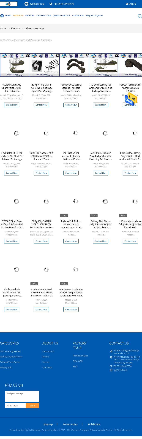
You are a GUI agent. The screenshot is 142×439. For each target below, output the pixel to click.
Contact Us (78, 15)
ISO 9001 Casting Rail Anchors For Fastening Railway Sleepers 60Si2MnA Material (100, 89)
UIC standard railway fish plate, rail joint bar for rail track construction (130, 226)
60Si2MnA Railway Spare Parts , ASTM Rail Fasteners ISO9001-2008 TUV (11, 89)
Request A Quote (94, 15)
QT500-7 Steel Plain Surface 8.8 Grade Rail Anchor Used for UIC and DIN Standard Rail (11, 226)
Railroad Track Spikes (10, 362)
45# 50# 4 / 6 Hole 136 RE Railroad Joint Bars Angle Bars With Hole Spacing (70, 294)
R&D (75, 366)
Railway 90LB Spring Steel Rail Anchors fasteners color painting (71, 89)
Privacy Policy (70, 424)
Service (45, 362)
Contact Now (11, 104)
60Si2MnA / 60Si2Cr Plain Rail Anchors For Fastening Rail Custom (100, 156)
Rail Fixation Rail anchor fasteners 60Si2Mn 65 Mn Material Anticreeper (71, 157)
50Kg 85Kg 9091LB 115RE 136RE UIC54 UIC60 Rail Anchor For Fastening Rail (41, 226)
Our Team (47, 367)
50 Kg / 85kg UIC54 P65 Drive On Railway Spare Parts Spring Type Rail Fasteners (41, 89)
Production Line (80, 355)
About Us (30, 15)
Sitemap (48, 424)
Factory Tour (44, 15)
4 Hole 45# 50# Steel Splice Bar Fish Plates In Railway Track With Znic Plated (41, 294)
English (132, 3)
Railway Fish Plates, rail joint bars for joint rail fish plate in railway (101, 226)
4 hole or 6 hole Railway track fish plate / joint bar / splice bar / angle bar (11, 294)
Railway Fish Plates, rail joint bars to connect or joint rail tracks (71, 226)
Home (5, 16)
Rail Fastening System (10, 351)
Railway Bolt (5, 367)
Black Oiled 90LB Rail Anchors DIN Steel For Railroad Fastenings (11, 156)
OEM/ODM (78, 361)
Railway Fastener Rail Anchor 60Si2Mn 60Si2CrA (130, 87)
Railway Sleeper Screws (11, 356)
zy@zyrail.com (37, 3)
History (45, 356)
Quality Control (61, 15)
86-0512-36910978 (64, 4)
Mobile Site (94, 424)
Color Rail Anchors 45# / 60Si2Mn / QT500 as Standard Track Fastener (41, 157)
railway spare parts (34, 28)
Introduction (48, 351)
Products (18, 15)
